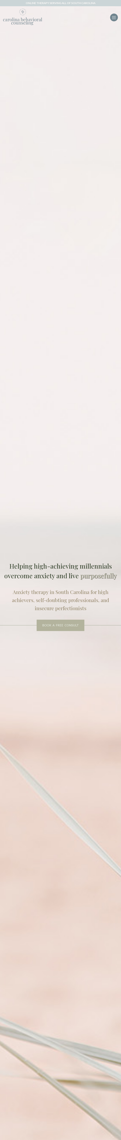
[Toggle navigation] (114, 17)
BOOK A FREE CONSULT (60, 625)
